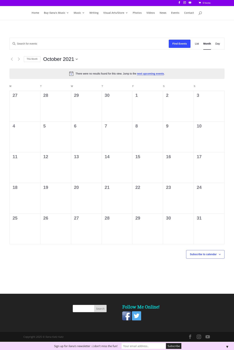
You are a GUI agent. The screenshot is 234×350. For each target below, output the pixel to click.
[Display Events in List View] (197, 44)
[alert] (117, 74)
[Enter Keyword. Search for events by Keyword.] (89, 44)
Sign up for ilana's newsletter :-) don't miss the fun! (86, 346)
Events (175, 13)
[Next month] (19, 59)
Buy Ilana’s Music (54, 13)
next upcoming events (150, 73)
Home (35, 13)
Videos (150, 13)
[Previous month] (12, 59)
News (163, 13)
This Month (32, 59)
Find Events (179, 43)
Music (77, 13)
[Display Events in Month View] (207, 44)
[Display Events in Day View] (217, 44)
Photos (137, 13)
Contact (189, 13)
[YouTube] (190, 3)
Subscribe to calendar (203, 254)
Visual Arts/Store (113, 13)
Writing (94, 13)
